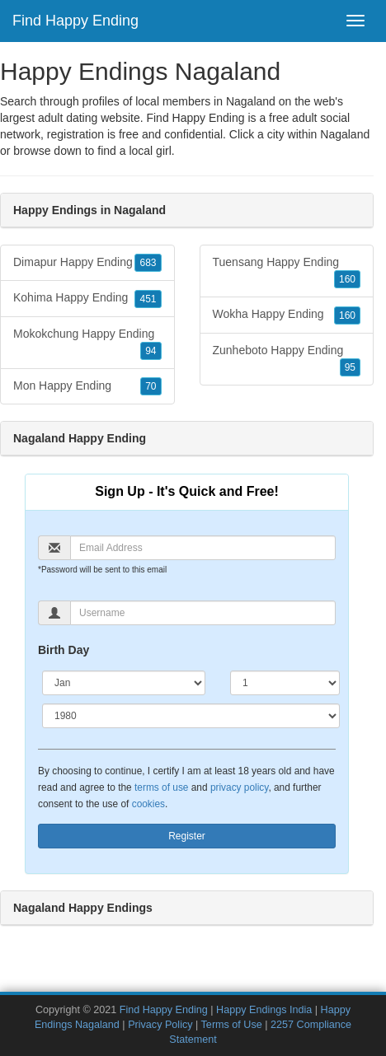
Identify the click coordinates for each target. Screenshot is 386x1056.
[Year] (191, 715)
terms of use (161, 787)
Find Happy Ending (75, 20)
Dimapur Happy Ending (87, 263)
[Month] (123, 683)
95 (350, 367)
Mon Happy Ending (87, 386)
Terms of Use (231, 1024)
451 (147, 299)
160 (347, 279)
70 (150, 386)
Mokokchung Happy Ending (87, 343)
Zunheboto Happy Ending (287, 359)
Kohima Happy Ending (87, 298)
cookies (148, 804)
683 (147, 263)
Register (186, 836)
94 (150, 351)
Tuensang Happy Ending (287, 271)
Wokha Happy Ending (287, 315)
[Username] (203, 612)
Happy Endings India (264, 1010)
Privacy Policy (160, 1024)
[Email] (203, 547)
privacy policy (239, 787)
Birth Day (63, 649)
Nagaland (345, 134)
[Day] (285, 683)
